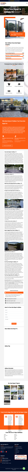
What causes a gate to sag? (11, 301)
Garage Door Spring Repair (18, 79)
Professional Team (19, 92)
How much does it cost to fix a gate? (12, 293)
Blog (16, 454)
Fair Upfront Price (9, 85)
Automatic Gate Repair (19, 447)
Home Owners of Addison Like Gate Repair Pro (14, 55)
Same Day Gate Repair (9, 92)
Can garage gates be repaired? (11, 299)
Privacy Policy (17, 451)
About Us (17, 450)
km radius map (14, 357)
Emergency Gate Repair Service (19, 85)
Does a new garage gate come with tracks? (13, 303)
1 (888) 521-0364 (5, 459)
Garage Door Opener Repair (8, 79)
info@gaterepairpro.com (6, 460)
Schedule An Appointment (7, 146)
